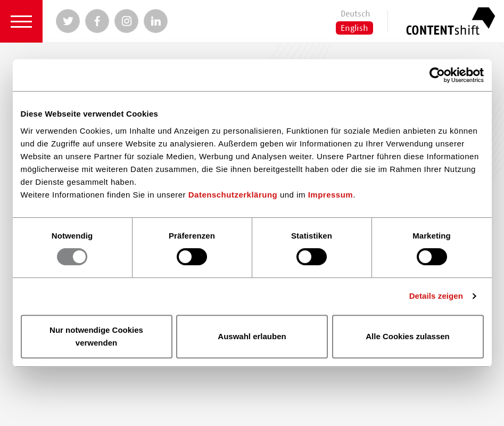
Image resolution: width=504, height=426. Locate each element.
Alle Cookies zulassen (408, 336)
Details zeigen (436, 295)
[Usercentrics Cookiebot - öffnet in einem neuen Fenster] (437, 75)
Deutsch (355, 14)
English (354, 28)
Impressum (330, 194)
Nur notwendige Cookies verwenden (96, 336)
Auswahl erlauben (252, 336)
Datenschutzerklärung (233, 194)
